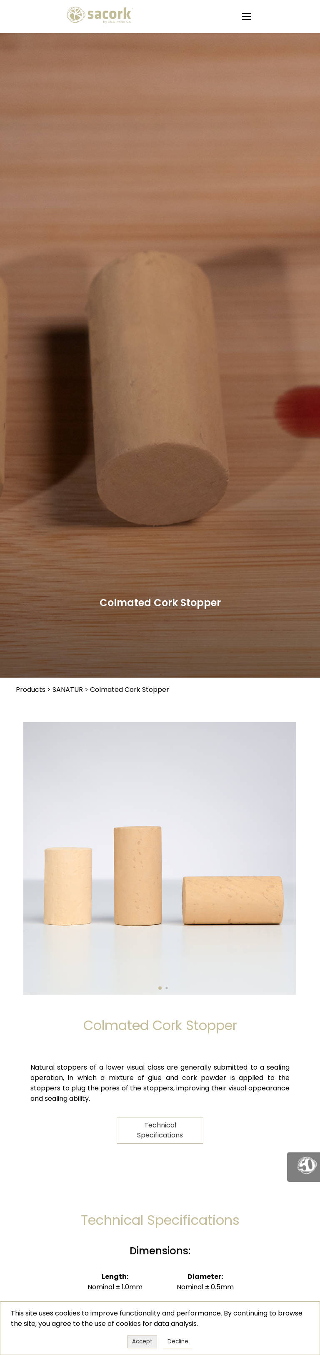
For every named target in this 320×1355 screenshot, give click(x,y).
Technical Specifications (160, 1130)
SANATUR (67, 689)
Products (30, 689)
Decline (178, 1341)
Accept (142, 1341)
